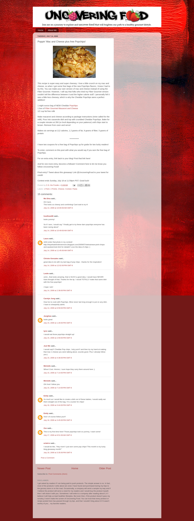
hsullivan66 (49, 216)
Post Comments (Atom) (57, 474)
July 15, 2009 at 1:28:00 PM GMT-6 (58, 323)
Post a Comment (47, 458)
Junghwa (48, 316)
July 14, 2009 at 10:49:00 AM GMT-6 (58, 231)
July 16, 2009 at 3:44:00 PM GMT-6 (58, 405)
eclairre (47, 443)
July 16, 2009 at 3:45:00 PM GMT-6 (58, 420)
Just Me (47, 346)
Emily (46, 396)
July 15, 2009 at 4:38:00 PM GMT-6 (58, 358)
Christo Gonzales (51, 258)
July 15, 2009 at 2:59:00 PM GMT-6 (58, 338)
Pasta (75, 189)
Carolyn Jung (49, 299)
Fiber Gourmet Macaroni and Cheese (61, 108)
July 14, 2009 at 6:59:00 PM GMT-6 (58, 308)
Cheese (61, 189)
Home (40, 30)
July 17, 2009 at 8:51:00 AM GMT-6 (58, 435)
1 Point (47, 189)
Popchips (73, 106)
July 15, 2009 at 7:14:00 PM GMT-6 (58, 373)
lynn (45, 331)
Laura (46, 239)
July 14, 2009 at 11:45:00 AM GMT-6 (58, 250)
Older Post (105, 468)
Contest (68, 189)
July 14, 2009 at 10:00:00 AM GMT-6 (58, 208)
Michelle (47, 366)
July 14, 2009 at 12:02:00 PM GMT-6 (58, 265)
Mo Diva (47, 199)
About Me (52, 30)
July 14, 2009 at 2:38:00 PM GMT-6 (58, 290)
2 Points (53, 189)
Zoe (45, 428)
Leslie (46, 273)
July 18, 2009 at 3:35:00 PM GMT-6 (58, 453)
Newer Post (44, 468)
